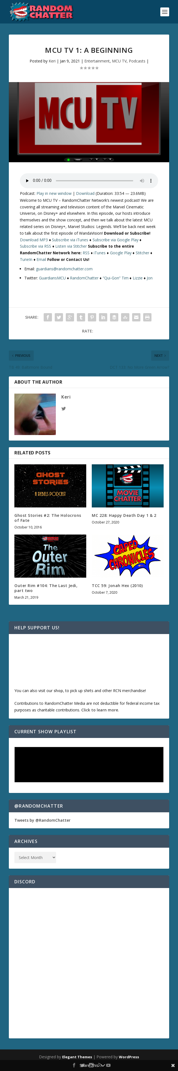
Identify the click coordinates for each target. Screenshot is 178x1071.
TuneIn (26, 259)
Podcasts (137, 61)
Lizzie (138, 278)
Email (41, 259)
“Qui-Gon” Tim (116, 278)
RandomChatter (84, 278)
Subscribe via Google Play (115, 239)
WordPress (129, 1056)
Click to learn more (99, 710)
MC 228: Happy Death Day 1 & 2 (124, 515)
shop (58, 690)
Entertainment (97, 61)
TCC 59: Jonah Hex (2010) (117, 585)
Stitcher (142, 252)
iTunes (100, 252)
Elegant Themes (77, 1056)
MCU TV (119, 61)
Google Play (121, 252)
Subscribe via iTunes (70, 239)
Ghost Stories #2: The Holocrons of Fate (47, 518)
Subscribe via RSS (35, 246)
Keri (52, 61)
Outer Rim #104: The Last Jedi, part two (45, 588)
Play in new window (54, 193)
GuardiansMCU (52, 278)
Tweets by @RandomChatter (42, 820)
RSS (86, 252)
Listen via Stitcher (71, 246)
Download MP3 (34, 239)
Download (85, 193)
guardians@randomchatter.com (64, 268)
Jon (150, 278)
